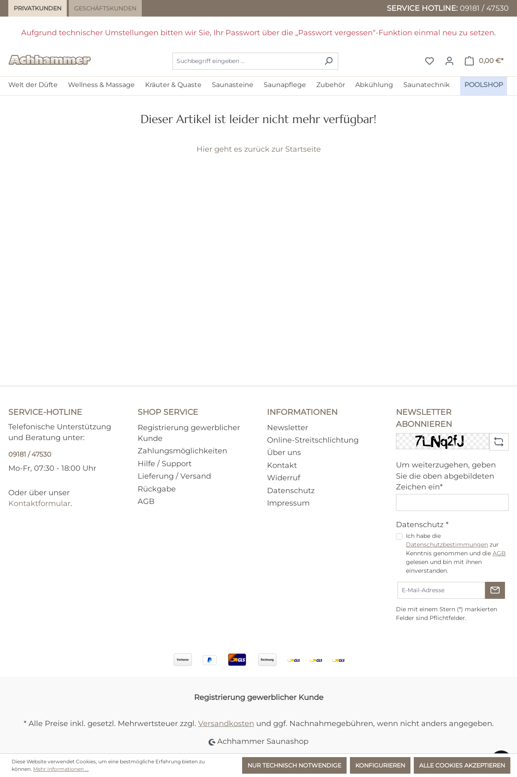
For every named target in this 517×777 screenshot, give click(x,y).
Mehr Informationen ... (61, 769)
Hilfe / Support (165, 463)
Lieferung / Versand (174, 476)
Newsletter (287, 427)
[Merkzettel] (429, 61)
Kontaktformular (39, 503)
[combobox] (245, 61)
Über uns (284, 452)
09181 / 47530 (484, 8)
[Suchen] (328, 61)
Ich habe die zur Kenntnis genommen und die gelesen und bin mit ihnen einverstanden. (456, 553)
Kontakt (282, 465)
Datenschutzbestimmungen (447, 544)
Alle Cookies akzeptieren (462, 765)
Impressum (288, 503)
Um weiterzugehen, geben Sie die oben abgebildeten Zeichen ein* (446, 475)
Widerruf (283, 477)
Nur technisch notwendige (294, 765)
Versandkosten (226, 723)
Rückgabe (157, 488)
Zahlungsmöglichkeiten (182, 450)
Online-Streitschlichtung (313, 440)
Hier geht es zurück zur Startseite (259, 149)
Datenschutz (291, 490)
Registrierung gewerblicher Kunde (258, 697)
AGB (146, 501)
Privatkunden (37, 8)
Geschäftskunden (105, 8)
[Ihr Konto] (449, 61)
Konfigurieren (380, 765)
